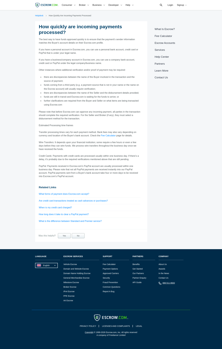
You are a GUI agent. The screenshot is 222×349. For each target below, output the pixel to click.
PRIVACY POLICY (88, 326)
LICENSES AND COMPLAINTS (116, 326)
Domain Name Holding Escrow (76, 273)
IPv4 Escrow (68, 291)
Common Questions (111, 287)
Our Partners (138, 273)
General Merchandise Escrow (76, 278)
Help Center (162, 56)
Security (106, 278)
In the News (164, 273)
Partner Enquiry (139, 278)
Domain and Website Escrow (76, 269)
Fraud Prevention (110, 282)
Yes (64, 236)
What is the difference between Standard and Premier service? (70, 221)
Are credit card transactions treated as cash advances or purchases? (73, 201)
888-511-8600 (167, 283)
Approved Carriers (111, 273)
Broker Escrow (69, 287)
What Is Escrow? (165, 29)
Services (160, 49)
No (78, 236)
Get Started (138, 269)
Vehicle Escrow (70, 264)
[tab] (69, 5)
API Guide (137, 282)
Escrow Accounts (165, 42)
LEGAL (139, 326)
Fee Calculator (108, 135)
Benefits (136, 264)
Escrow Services (73, 256)
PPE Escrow (68, 296)
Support (107, 256)
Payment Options (110, 269)
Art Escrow (68, 300)
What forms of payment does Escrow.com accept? (64, 194)
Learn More (161, 70)
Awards (162, 269)
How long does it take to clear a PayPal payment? (64, 214)
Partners (160, 63)
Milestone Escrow (71, 282)
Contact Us (161, 77)
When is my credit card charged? (55, 207)
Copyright (89, 332)
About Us (163, 264)
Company (164, 256)
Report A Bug (108, 291)
